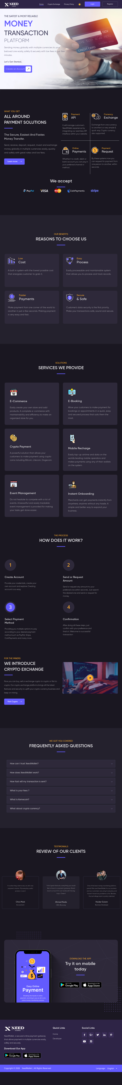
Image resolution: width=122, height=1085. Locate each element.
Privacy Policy (69, 4)
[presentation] (0, 90)
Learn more (15, 162)
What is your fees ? (20, 800)
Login (92, 4)
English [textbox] (110, 1081)
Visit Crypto (15, 707)
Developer (57, 1052)
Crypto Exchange (54, 4)
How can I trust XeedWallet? (26, 769)
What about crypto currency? (26, 821)
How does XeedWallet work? (26, 780)
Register (110, 4)
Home (41, 4)
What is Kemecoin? (20, 810)
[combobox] (112, 1081)
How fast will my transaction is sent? (30, 790)
